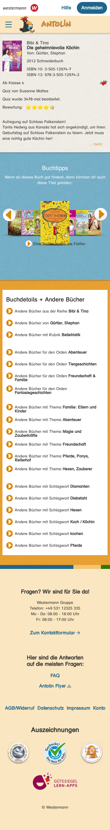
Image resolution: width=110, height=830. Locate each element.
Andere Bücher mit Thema (55, 408)
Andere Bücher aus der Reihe (51, 311)
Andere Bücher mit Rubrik (47, 334)
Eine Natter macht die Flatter (59, 243)
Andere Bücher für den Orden (51, 352)
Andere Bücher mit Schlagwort (52, 486)
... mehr (95, 144)
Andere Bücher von (47, 323)
